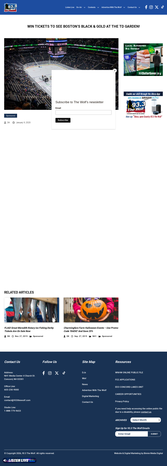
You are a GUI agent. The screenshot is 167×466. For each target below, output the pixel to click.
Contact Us (132, 7)
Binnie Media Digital (153, 453)
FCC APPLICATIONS (125, 379)
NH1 (93, 336)
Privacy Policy (122, 401)
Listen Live (69, 7)
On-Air (79, 7)
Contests (92, 7)
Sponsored (10, 116)
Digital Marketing (90, 396)
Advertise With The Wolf (112, 7)
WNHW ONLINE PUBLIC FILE (129, 372)
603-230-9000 (11, 389)
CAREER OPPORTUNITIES (128, 394)
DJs (84, 372)
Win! (84, 378)
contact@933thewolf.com (17, 400)
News (85, 384)
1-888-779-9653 (12, 410)
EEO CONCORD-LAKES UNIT (129, 387)
